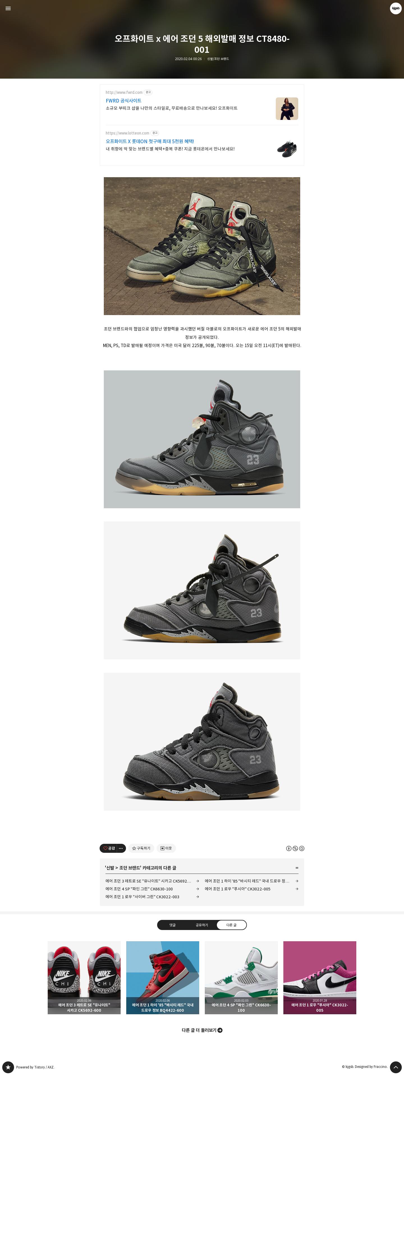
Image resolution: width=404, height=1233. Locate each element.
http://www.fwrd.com (124, 92)
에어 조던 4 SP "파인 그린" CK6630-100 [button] (241, 1135)
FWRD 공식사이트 (123, 101)
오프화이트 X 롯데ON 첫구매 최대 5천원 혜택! (150, 141)
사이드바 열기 (8, 8)
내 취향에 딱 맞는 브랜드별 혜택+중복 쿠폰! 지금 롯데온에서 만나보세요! (170, 149)
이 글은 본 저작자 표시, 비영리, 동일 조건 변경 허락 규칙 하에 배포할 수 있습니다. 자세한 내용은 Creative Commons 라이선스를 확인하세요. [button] (295, 1005)
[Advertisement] (202, 211)
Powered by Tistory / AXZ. (35, 1224)
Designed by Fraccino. (371, 1224)
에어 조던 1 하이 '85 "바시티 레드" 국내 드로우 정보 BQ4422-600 (252, 1038)
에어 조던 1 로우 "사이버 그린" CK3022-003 (142, 1054)
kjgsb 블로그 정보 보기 (396, 8)
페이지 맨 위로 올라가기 (396, 1224)
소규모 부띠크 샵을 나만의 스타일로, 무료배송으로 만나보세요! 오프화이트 (172, 108)
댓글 (172, 1082)
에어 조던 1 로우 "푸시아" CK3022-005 (237, 1046)
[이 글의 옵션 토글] (121, 1005)
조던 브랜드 (129, 1025)
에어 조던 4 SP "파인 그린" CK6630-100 (139, 1046)
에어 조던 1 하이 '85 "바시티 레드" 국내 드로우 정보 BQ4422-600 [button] (162, 1135)
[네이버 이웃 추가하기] (166, 1005)
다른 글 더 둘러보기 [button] (199, 1187)
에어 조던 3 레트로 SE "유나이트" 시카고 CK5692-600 (150, 1038)
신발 (110, 1025)
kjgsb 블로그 (8, 1224)
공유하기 (202, 1082)
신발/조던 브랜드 (218, 59)
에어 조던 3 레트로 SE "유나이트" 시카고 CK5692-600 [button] (84, 1135)
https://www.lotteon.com (127, 133)
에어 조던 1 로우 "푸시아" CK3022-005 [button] (319, 1135)
